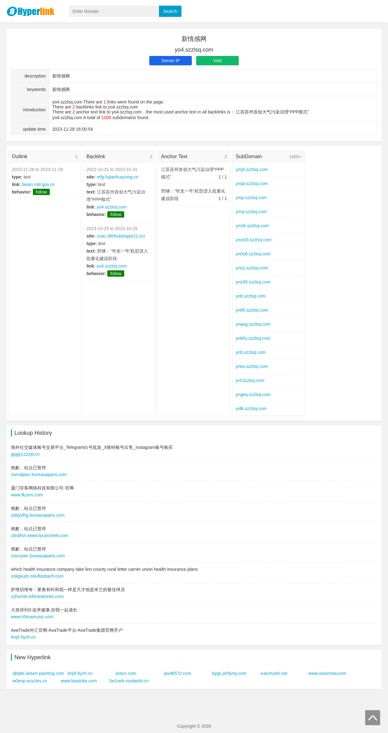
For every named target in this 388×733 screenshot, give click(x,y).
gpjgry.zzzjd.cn (25, 454)
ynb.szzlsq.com (251, 352)
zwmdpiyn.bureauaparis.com (39, 474)
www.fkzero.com (27, 494)
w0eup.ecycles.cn (30, 680)
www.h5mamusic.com (32, 616)
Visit (217, 60)
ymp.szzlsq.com (251, 197)
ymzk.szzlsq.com (252, 225)
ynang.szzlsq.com (253, 324)
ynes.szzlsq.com (252, 366)
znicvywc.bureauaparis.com (38, 555)
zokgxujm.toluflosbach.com (37, 576)
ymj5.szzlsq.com (252, 169)
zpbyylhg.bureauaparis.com (37, 515)
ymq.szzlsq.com (251, 211)
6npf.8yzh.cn (23, 637)
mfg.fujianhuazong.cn (117, 176)
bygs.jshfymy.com (229, 673)
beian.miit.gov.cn (38, 184)
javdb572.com (177, 673)
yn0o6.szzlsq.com (253, 253)
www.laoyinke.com (79, 680)
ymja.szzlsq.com (252, 183)
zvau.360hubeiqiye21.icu (121, 235)
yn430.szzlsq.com (253, 281)
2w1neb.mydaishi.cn (129, 680)
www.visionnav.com (327, 673)
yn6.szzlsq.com (251, 296)
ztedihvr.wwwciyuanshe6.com (40, 535)
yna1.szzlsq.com (252, 267)
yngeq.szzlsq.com (253, 394)
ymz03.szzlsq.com (253, 239)
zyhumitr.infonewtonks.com (37, 596)
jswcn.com (126, 673)
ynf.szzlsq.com (250, 380)
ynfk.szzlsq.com (251, 408)
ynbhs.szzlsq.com (253, 338)
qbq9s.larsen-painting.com (38, 673)
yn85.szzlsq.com (252, 310)
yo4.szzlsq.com (112, 206)
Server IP (170, 60)
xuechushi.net (273, 673)
